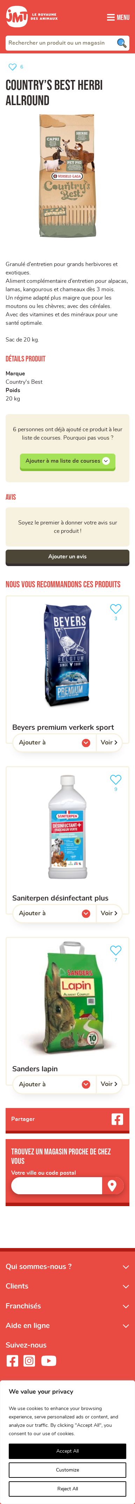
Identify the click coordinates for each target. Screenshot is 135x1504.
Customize (67, 1470)
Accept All (67, 1451)
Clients (17, 1286)
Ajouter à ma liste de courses (68, 461)
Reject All (67, 1489)
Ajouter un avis (67, 556)
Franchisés (23, 1306)
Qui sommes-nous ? (39, 1266)
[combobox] (67, 43)
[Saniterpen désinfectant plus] (67, 840)
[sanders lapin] (67, 1011)
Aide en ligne (28, 1325)
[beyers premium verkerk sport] (67, 669)
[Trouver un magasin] (113, 1185)
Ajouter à (46, 744)
